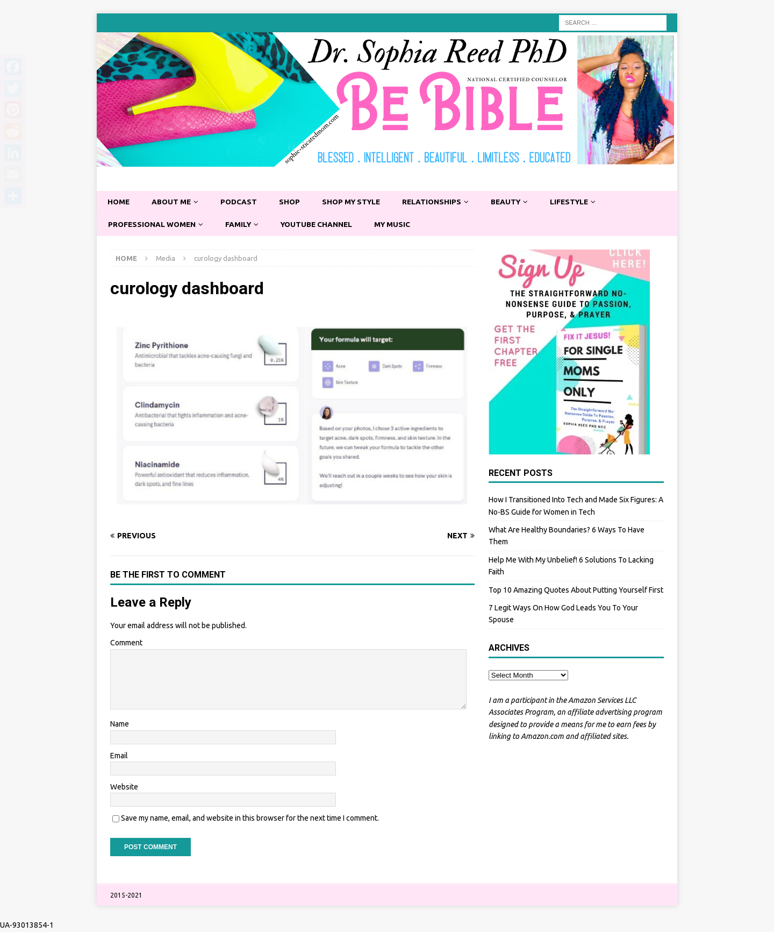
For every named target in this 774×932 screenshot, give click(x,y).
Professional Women (153, 224)
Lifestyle (580, 202)
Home (119, 202)
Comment (126, 643)
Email (119, 756)
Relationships (439, 202)
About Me (173, 202)
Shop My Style (356, 202)
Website (124, 787)
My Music (399, 224)
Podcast (241, 202)
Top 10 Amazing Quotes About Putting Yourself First (576, 590)
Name (119, 724)
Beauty (515, 202)
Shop (293, 202)
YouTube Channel (321, 224)
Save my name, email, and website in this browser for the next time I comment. (250, 819)
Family (241, 224)
